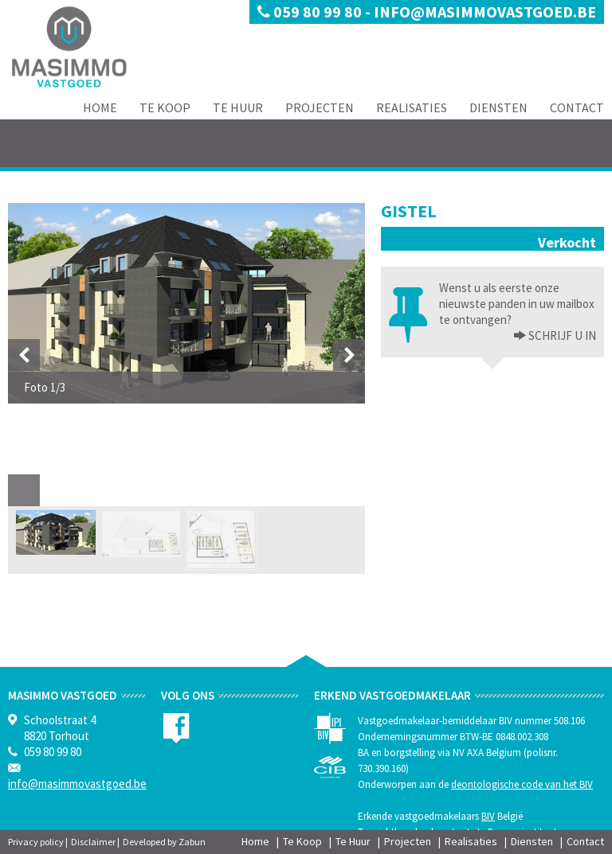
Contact (577, 107)
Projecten (319, 107)
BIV (488, 816)
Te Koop (164, 107)
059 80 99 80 (311, 11)
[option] (186, 303)
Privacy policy (36, 842)
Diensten (498, 107)
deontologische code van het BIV (522, 784)
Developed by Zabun (164, 842)
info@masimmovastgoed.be (485, 11)
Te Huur (238, 107)
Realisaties (411, 107)
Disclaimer (93, 842)
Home (100, 107)
